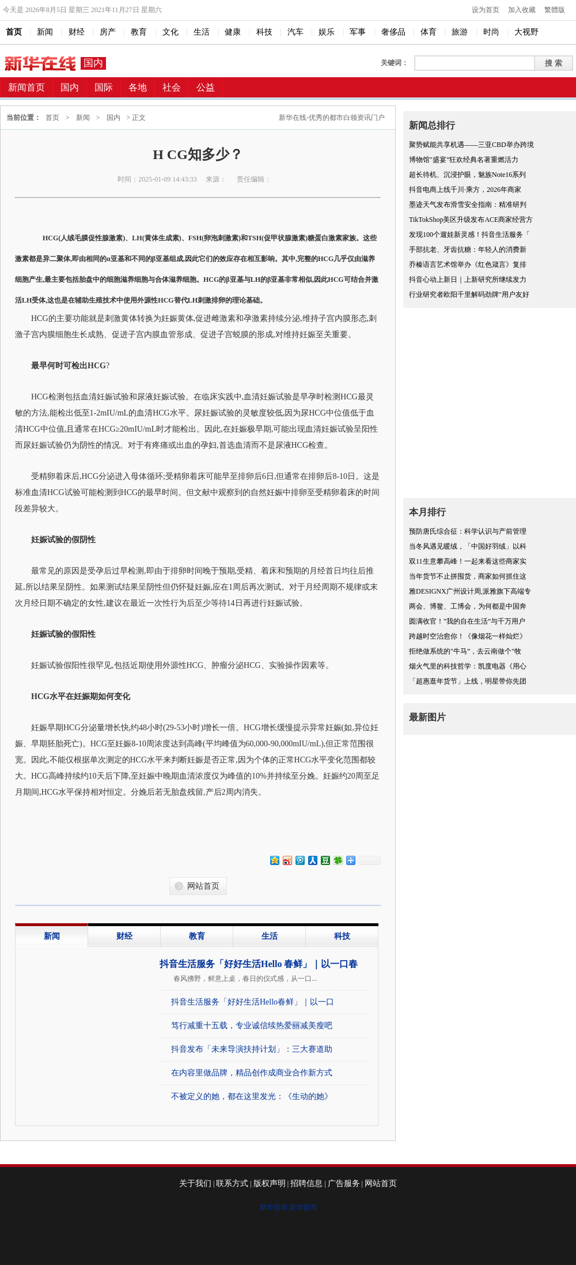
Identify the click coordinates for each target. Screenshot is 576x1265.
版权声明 (269, 1183)
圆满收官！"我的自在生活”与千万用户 (467, 621)
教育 (197, 936)
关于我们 (195, 1183)
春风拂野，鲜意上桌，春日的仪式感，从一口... (245, 979)
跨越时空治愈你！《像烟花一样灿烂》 (467, 636)
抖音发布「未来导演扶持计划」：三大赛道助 (251, 1049)
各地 (137, 87)
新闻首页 (26, 87)
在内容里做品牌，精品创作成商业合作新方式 (251, 1072)
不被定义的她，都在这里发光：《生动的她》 (251, 1096)
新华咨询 (273, 1207)
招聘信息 (306, 1183)
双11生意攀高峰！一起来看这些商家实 (467, 561)
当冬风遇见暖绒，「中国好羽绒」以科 (467, 546)
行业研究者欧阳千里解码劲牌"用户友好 (469, 294)
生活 (270, 936)
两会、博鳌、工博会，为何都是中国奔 (467, 606)
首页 (52, 118)
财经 (124, 936)
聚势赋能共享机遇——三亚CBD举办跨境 (471, 145)
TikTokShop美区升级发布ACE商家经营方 (471, 220)
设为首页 (485, 10)
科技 (342, 936)
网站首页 (203, 886)
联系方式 (232, 1183)
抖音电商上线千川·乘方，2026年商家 (465, 190)
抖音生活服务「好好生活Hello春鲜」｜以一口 (252, 1002)
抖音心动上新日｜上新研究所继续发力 (467, 279)
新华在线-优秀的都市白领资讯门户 (332, 118)
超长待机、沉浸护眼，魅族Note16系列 (467, 175)
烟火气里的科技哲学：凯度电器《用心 (467, 666)
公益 (205, 87)
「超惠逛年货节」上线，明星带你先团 (467, 681)
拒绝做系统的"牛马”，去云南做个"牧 (465, 651)
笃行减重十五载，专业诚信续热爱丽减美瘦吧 (251, 1025)
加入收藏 (522, 10)
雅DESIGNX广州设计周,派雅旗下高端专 (470, 591)
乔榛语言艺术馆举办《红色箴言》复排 (467, 264)
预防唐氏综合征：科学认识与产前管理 (467, 531)
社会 (171, 87)
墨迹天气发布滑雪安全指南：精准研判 (467, 205)
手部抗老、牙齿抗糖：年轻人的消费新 (467, 250)
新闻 (83, 118)
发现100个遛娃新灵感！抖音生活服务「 (469, 235)
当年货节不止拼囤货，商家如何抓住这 (467, 576)
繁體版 (554, 10)
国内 (93, 63)
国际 (103, 87)
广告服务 (344, 1183)
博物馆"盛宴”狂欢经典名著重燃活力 (463, 160)
